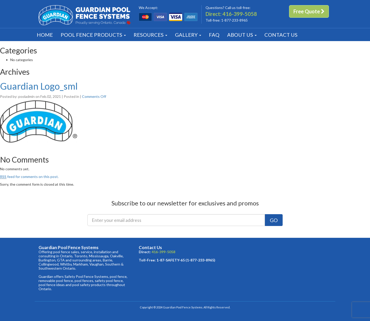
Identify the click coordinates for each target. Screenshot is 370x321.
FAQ (214, 35)
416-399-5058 (240, 14)
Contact (281, 35)
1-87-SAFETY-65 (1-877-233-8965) (185, 260)
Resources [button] (150, 35)
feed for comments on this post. (29, 176)
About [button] (242, 35)
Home (45, 35)
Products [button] (93, 35)
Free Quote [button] (309, 11)
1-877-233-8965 (234, 20)
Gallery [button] (188, 35)
